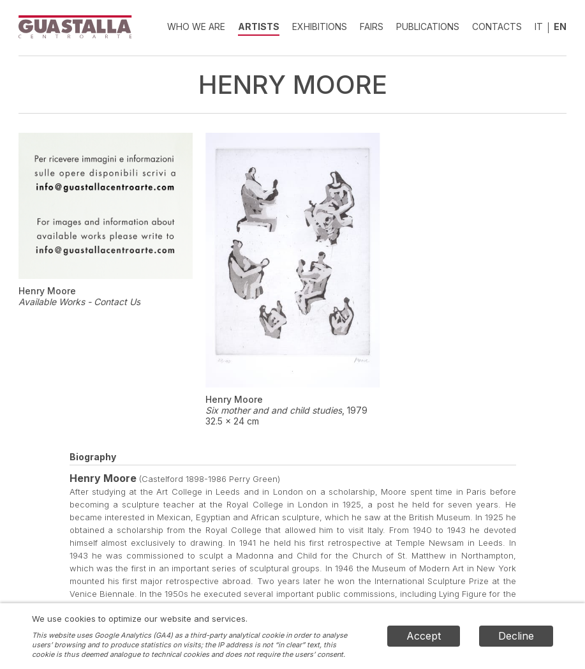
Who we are (196, 26)
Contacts (497, 26)
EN (560, 26)
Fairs (371, 26)
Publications (427, 26)
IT (539, 26)
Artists (258, 26)
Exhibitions (319, 26)
